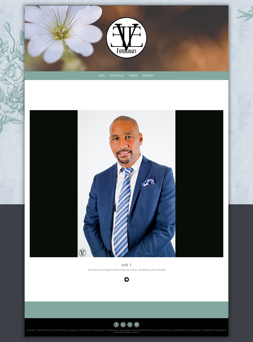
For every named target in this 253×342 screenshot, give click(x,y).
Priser (133, 75)
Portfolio (117, 75)
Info (102, 75)
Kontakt (148, 75)
